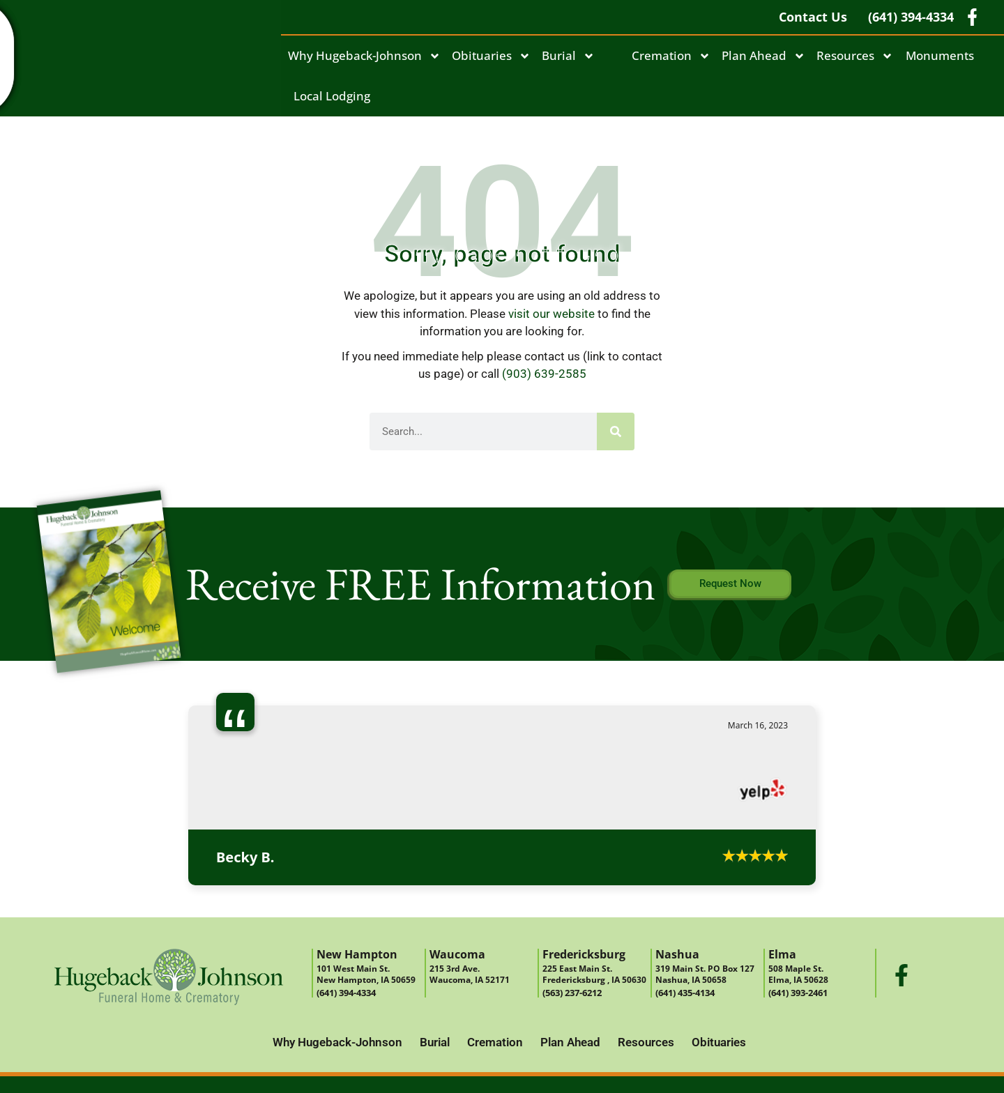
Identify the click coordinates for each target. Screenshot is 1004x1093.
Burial (568, 56)
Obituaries (491, 56)
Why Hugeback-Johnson (364, 56)
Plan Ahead (763, 56)
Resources (854, 56)
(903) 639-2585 (544, 374)
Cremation (671, 56)
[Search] (615, 431)
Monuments (940, 55)
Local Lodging (332, 96)
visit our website (551, 314)
